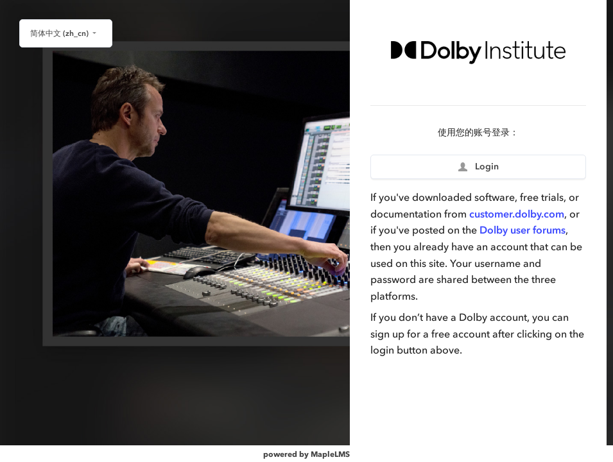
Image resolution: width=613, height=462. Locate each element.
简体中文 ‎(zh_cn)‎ (60, 33)
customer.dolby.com (516, 213)
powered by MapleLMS (306, 454)
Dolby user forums (522, 229)
